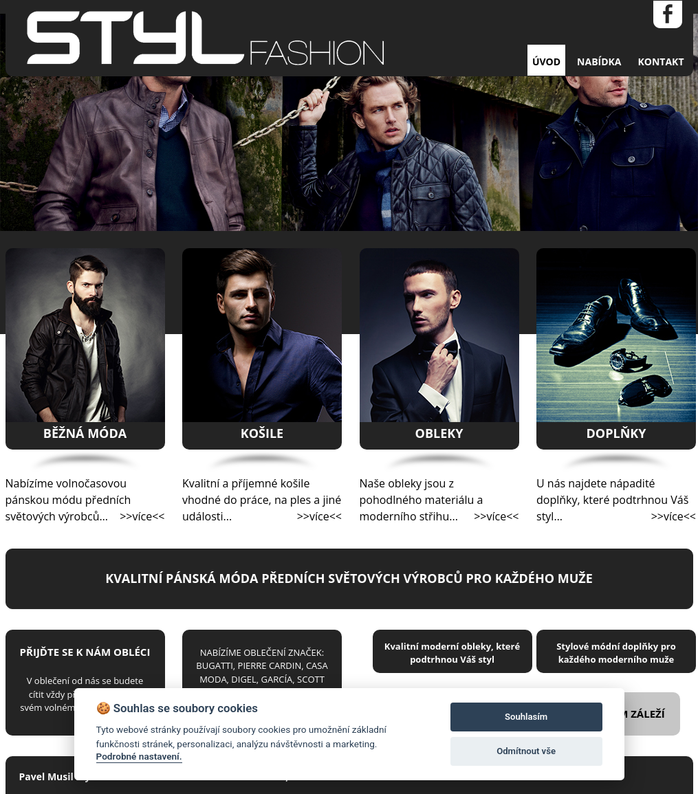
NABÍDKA (599, 61)
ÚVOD (546, 61)
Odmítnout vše (526, 751)
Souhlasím (526, 717)
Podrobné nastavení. (139, 756)
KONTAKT (661, 61)
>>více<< (142, 516)
